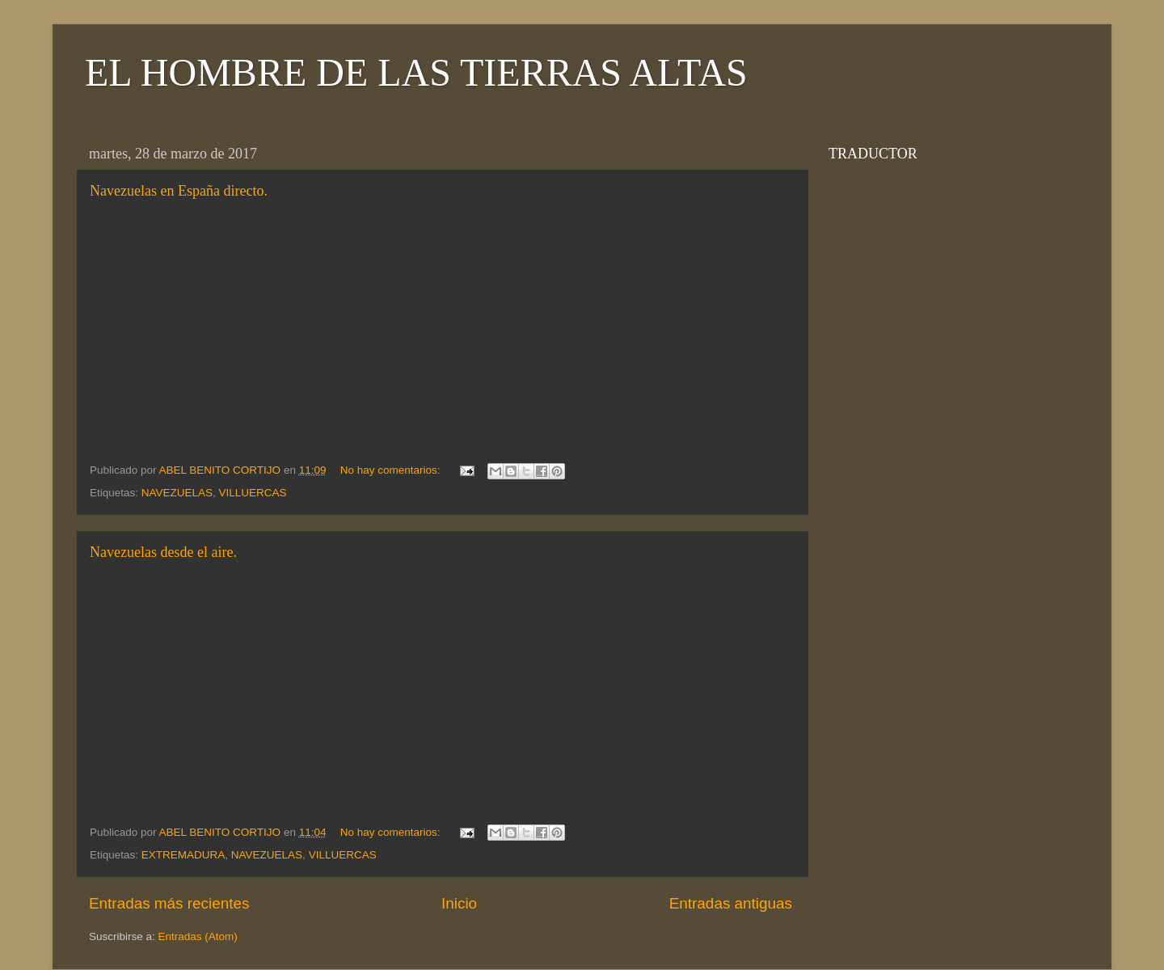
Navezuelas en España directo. (179, 191)
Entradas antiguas (730, 903)
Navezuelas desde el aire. (163, 552)
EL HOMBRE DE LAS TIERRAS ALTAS (416, 72)
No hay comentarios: (392, 470)
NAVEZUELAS (177, 493)
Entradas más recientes (169, 903)
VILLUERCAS (253, 493)
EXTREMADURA (183, 855)
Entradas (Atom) (198, 936)
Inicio (459, 903)
